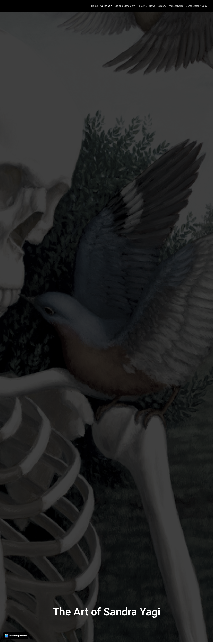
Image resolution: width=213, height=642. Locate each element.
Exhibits (162, 5)
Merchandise (176, 5)
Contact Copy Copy (196, 5)
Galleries (105, 5)
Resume (142, 5)
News (152, 5)
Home (94, 5)
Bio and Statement (124, 5)
